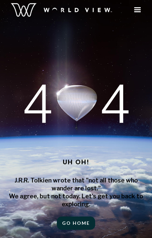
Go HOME (76, 223)
